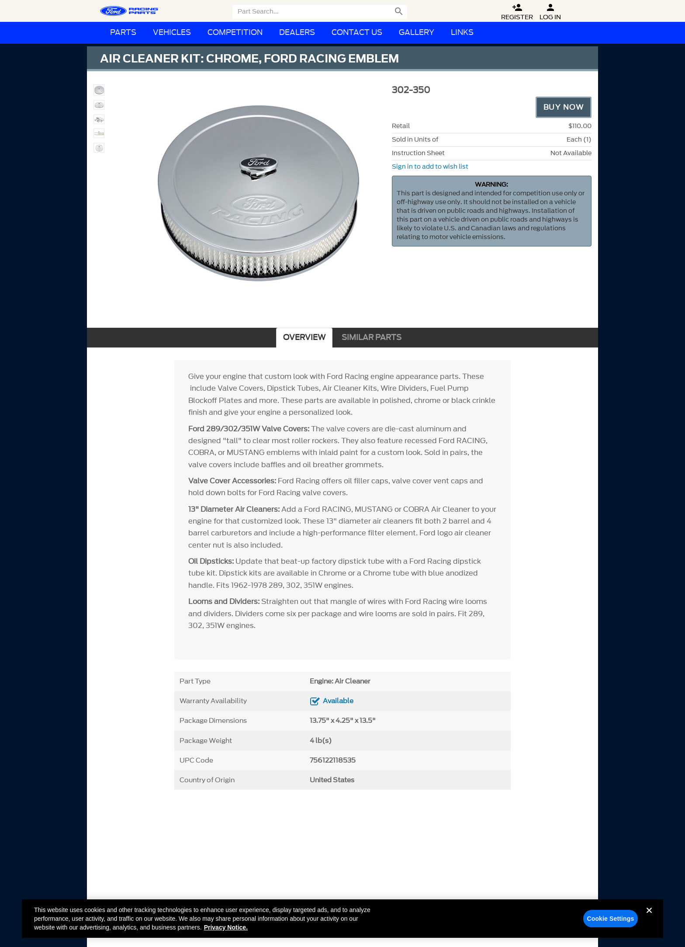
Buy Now (563, 107)
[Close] (649, 921)
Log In (550, 12)
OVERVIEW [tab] (304, 337)
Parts (123, 32)
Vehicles (172, 32)
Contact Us (357, 32)
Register (517, 12)
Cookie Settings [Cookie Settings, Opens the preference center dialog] (610, 922)
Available (338, 701)
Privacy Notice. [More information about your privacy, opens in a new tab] (226, 931)
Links (462, 32)
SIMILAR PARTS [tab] (371, 337)
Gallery (416, 32)
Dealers (297, 32)
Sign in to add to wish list (430, 166)
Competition (235, 32)
